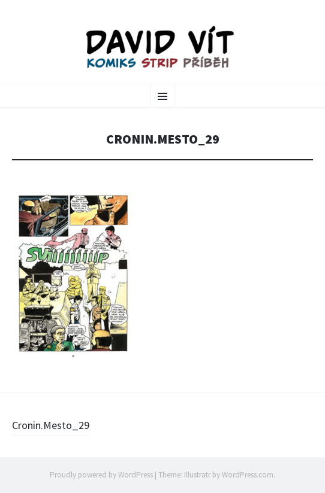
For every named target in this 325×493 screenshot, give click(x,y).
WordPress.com (247, 475)
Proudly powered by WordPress (101, 475)
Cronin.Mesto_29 (50, 425)
